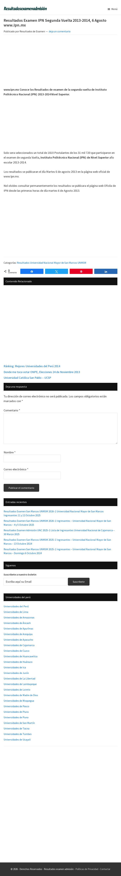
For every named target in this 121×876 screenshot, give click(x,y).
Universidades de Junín (16, 673)
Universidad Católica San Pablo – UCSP (27, 378)
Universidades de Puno (16, 717)
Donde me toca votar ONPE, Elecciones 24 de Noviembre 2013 (42, 372)
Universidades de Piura (16, 711)
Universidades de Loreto (17, 689)
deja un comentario (60, 31)
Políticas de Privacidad (86, 869)
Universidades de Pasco (16, 706)
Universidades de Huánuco (18, 661)
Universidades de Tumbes (18, 734)
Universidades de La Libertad (19, 678)
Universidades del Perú (16, 606)
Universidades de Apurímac (18, 628)
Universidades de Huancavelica (20, 656)
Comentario (12, 410)
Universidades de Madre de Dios (21, 695)
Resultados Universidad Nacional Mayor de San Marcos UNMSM (51, 262)
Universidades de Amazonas (19, 617)
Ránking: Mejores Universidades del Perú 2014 (32, 366)
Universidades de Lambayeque (20, 684)
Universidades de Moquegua (19, 700)
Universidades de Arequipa (18, 634)
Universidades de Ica (15, 667)
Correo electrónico (16, 469)
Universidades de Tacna (16, 728)
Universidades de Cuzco (16, 650)
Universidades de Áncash (17, 623)
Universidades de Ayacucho (18, 639)
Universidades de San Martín (19, 723)
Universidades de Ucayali (17, 739)
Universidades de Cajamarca (19, 645)
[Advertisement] (60, 62)
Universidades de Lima (16, 611)
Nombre (10, 452)
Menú (114, 9)
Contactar (105, 869)
